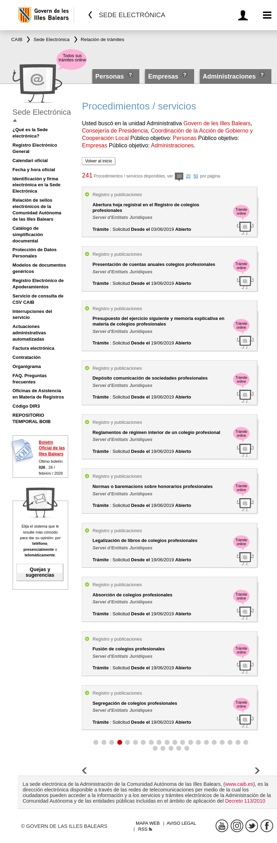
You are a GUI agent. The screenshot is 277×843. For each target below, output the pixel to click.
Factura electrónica (33, 348)
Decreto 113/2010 (245, 801)
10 (179, 177)
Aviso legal (181, 823)
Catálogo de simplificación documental (28, 234)
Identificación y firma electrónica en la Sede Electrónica (37, 185)
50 (195, 176)
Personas (110, 76)
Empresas (163, 76)
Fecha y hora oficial (34, 169)
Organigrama (27, 366)
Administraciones (229, 76)
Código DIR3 (26, 406)
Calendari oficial (30, 160)
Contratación (27, 357)
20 (188, 176)
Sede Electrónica (42, 112)
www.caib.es (239, 784)
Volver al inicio (98, 161)
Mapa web (148, 823)
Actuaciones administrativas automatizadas (29, 333)
